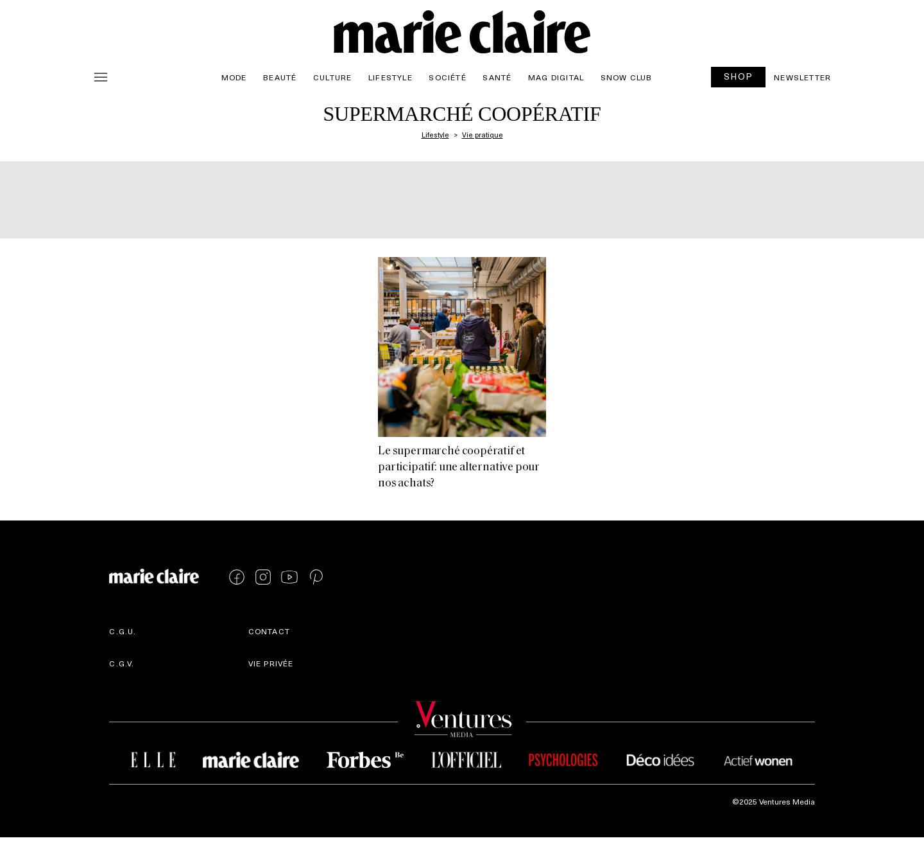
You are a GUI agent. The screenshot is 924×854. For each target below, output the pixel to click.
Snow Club (627, 77)
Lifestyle (390, 77)
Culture (332, 77)
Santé (497, 77)
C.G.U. (122, 631)
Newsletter (802, 77)
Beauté (279, 77)
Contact (269, 631)
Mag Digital (556, 77)
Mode (234, 77)
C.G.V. (121, 663)
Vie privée (271, 663)
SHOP (738, 76)
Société (447, 77)
